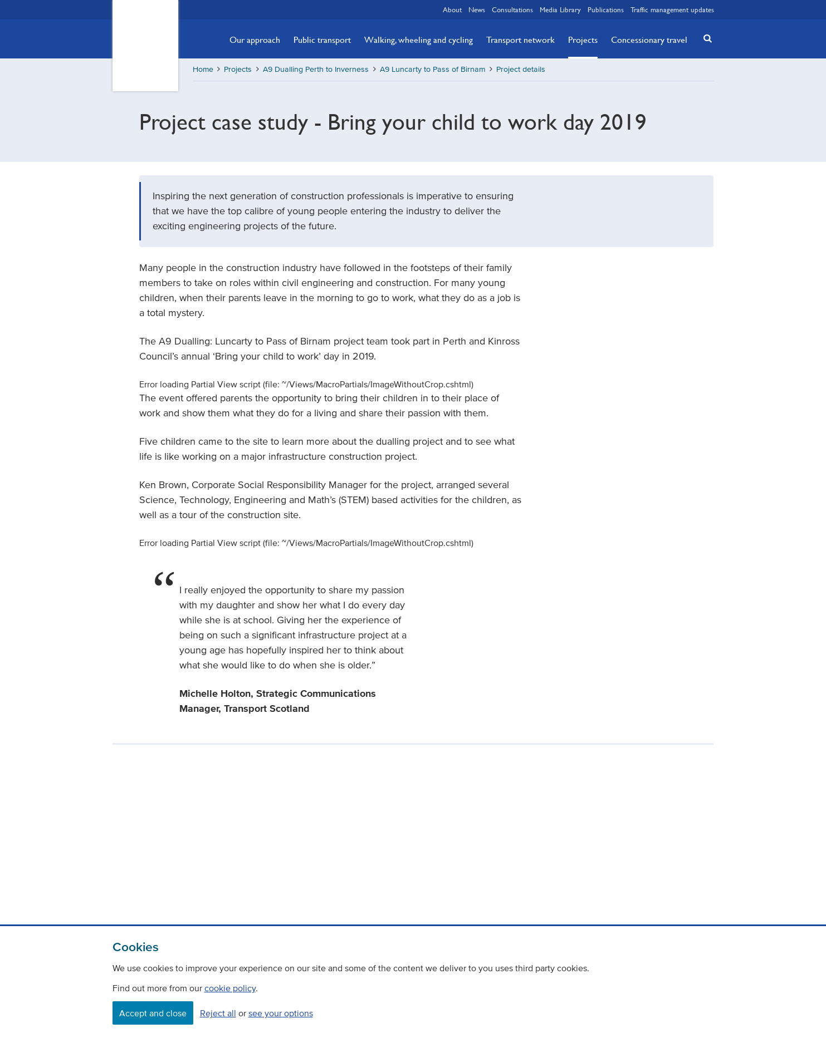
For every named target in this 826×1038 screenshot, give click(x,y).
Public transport (322, 39)
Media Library (560, 9)
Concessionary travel (649, 39)
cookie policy (230, 988)
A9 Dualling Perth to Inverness (316, 69)
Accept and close (153, 1013)
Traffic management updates (672, 9)
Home (203, 69)
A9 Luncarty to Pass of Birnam (432, 69)
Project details (520, 69)
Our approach (254, 39)
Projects (583, 39)
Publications (606, 9)
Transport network (520, 39)
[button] (704, 38)
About (452, 9)
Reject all (218, 1013)
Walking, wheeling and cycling (418, 39)
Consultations (512, 9)
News (476, 9)
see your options (280, 1013)
